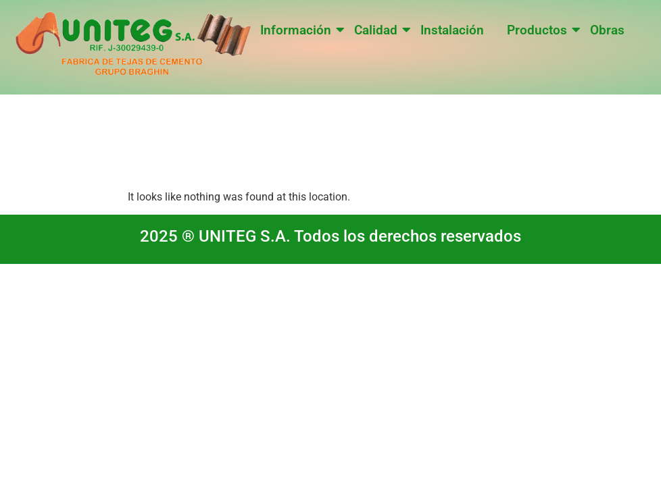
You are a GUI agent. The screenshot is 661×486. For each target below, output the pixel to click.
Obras (607, 30)
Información (298, 30)
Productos (539, 30)
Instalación (452, 30)
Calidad (378, 30)
